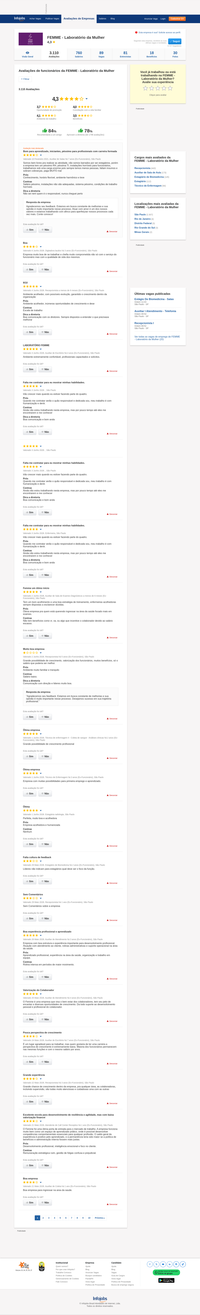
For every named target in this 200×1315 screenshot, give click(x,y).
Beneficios (151, 54)
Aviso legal (90, 1282)
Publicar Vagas (52, 18)
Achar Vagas (35, 18)
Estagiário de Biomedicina (149, 177)
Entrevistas (125, 54)
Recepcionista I (144, 323)
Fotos (175, 54)
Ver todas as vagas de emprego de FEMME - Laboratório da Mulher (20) (157, 338)
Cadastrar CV (177, 19)
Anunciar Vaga (151, 19)
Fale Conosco (62, 1282)
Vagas (101, 54)
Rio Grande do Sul (144, 227)
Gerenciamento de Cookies (67, 1279)
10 (89, 1218)
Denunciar (112, 231)
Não (45, 230)
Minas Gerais (141, 232)
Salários (102, 18)
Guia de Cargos (118, 1275)
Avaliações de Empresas (78, 18)
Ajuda (87, 1266)
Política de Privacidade (95, 1285)
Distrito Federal (143, 223)
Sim (29, 230)
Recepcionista (142, 168)
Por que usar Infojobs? (65, 1269)
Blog (113, 18)
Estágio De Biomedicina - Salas (154, 299)
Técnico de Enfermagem (148, 185)
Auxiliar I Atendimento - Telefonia (155, 311)
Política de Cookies (64, 1275)
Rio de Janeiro (142, 219)
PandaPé (89, 1279)
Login (163, 19)
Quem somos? (62, 1266)
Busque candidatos (93, 1275)
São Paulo (140, 214)
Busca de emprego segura (122, 1285)
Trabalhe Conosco (63, 1272)
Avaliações (54, 54)
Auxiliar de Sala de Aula (147, 172)
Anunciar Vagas (92, 1272)
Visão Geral (27, 54)
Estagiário (140, 181)
